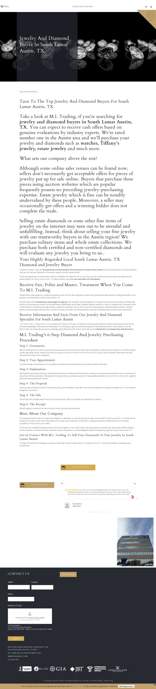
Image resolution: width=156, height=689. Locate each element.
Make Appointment (126, 686)
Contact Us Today (80, 467)
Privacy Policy (108, 681)
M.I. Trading (62, 116)
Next (137, 499)
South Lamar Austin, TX (44, 279)
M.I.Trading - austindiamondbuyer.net (68, 681)
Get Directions (68, 574)
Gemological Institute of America (67, 352)
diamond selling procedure (87, 276)
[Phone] (42, 587)
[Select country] (33, 587)
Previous (60, 499)
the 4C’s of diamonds (120, 376)
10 (109, 512)
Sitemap (86, 681)
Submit (15, 638)
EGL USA (41, 668)
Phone (35, 582)
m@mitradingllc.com (18, 656)
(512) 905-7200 (77, 686)
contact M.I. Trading (99, 443)
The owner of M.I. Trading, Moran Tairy (35, 324)
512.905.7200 (13, 660)
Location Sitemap (96, 681)
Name (11, 582)
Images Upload (15, 606)
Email (11, 594)
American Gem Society (94, 352)
